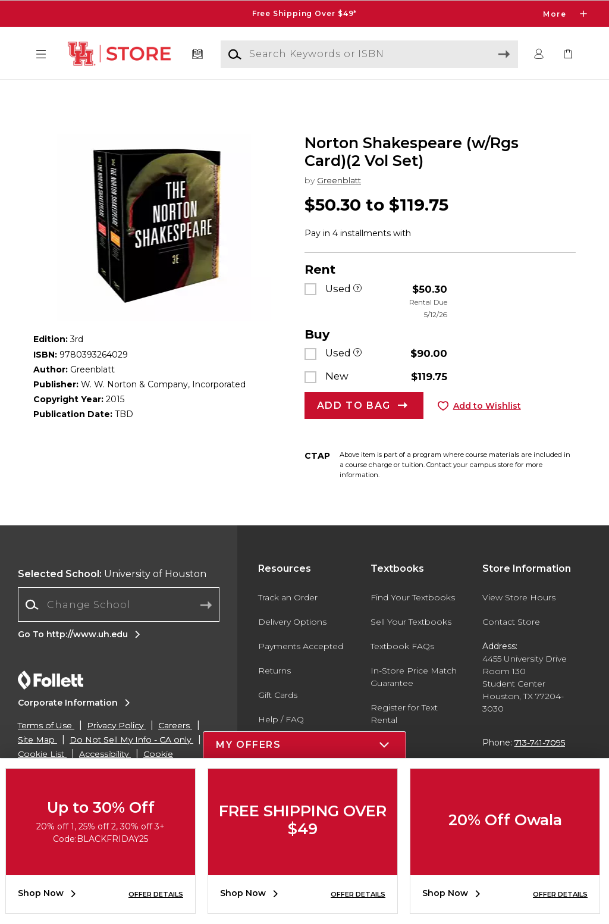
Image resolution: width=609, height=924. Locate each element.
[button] (41, 54)
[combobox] (118, 628)
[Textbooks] (198, 54)
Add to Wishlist (487, 428)
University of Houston (112, 597)
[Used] (357, 311)
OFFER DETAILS (155, 894)
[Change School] (118, 627)
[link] (568, 54)
